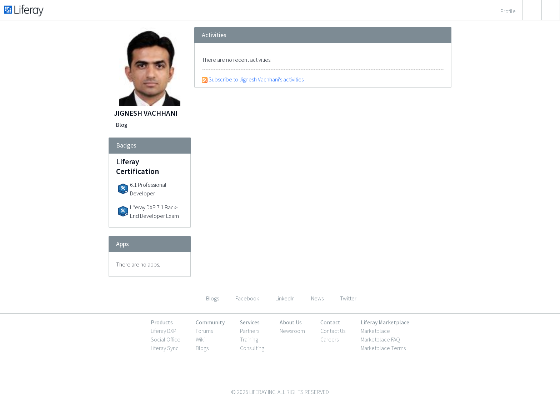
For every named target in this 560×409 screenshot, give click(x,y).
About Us (291, 322)
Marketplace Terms (383, 347)
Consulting (252, 347)
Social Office (165, 339)
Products (162, 322)
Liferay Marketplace (385, 322)
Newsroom (292, 330)
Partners (249, 330)
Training (249, 339)
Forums (204, 330)
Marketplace (375, 330)
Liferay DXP (163, 330)
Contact (330, 322)
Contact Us (332, 330)
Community (210, 322)
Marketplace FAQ (380, 339)
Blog (122, 124)
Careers (329, 339)
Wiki (200, 339)
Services (250, 322)
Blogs (202, 347)
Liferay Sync (165, 347)
